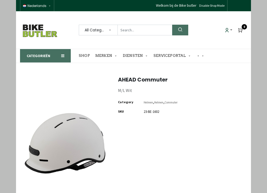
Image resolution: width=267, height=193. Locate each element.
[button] (200, 56)
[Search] (180, 30)
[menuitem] (86, 55)
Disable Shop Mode (212, 5)
